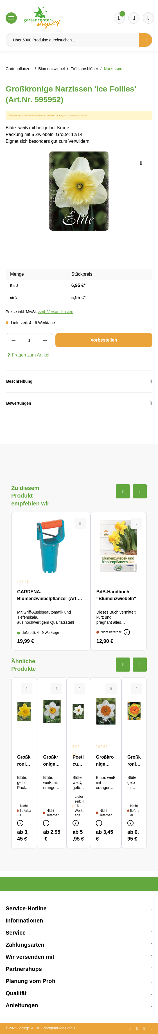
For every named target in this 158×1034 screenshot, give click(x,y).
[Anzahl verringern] (13, 340)
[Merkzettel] (119, 18)
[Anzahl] (29, 340)
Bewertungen (79, 403)
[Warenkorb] (133, 18)
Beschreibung (79, 381)
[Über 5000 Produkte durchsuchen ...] (72, 40)
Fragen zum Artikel (27, 355)
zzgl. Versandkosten (55, 311)
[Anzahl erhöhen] (45, 340)
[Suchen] (145, 40)
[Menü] (11, 18)
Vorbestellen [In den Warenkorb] (104, 340)
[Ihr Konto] (148, 18)
